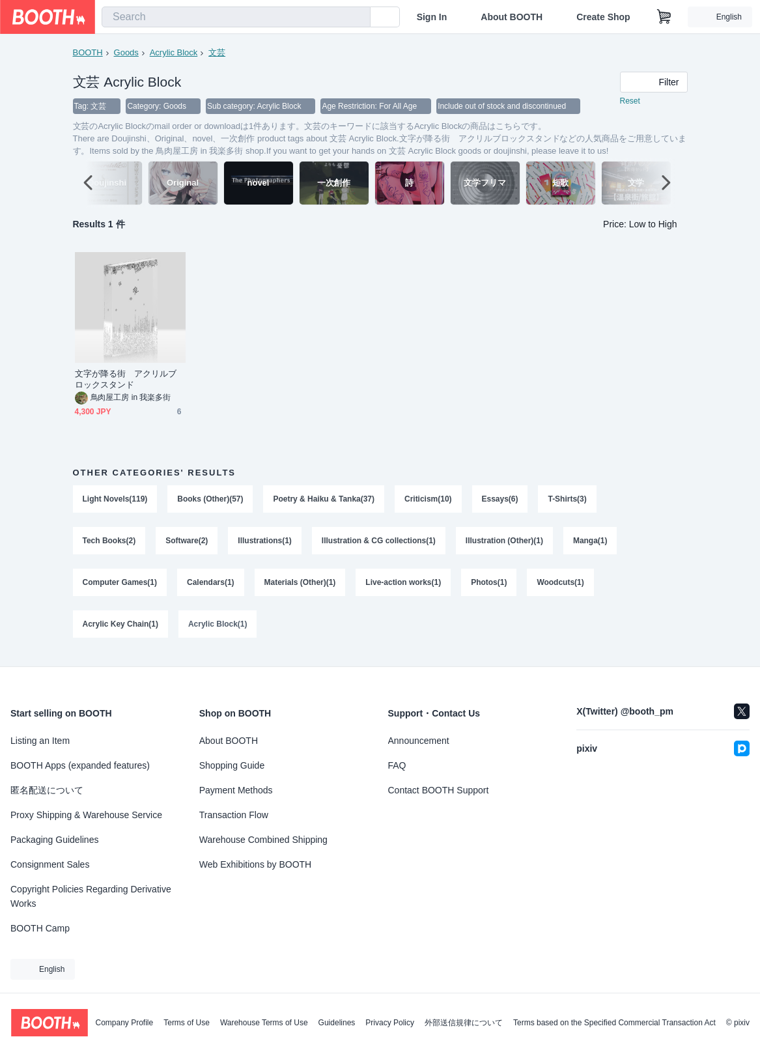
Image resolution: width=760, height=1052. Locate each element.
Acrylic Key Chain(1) (121, 628)
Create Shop (603, 16)
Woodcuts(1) (560, 585)
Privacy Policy (389, 1023)
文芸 (216, 52)
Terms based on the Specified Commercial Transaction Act (614, 1023)
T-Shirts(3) (567, 499)
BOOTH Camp (40, 928)
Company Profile (124, 1023)
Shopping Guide (231, 765)
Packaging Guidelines (54, 839)
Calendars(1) (210, 585)
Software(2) (186, 542)
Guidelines (337, 1023)
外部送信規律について (464, 1023)
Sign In (432, 16)
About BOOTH (511, 16)
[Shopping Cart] (664, 17)
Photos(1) (489, 585)
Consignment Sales (49, 864)
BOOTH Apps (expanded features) (80, 765)
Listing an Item (40, 740)
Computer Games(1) (120, 585)
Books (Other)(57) (211, 499)
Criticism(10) (429, 499)
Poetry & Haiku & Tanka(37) (324, 499)
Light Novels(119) (115, 499)
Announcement (418, 740)
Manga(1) (591, 542)
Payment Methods (236, 790)
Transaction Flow (233, 815)
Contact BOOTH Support (438, 790)
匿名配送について (46, 790)
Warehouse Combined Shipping (263, 839)
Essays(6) (500, 499)
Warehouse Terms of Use (264, 1023)
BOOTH (88, 52)
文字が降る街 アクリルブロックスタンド (126, 379)
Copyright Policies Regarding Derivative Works (90, 896)
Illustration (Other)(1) (505, 542)
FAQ (397, 765)
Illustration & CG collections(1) (379, 542)
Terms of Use (186, 1023)
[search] (357, 17)
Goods (126, 52)
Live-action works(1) (404, 585)
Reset (630, 101)
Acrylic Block (174, 52)
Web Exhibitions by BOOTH (255, 864)
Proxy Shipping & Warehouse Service (86, 815)
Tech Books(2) (109, 542)
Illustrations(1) (265, 542)
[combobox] (236, 17)
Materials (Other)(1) (300, 585)
